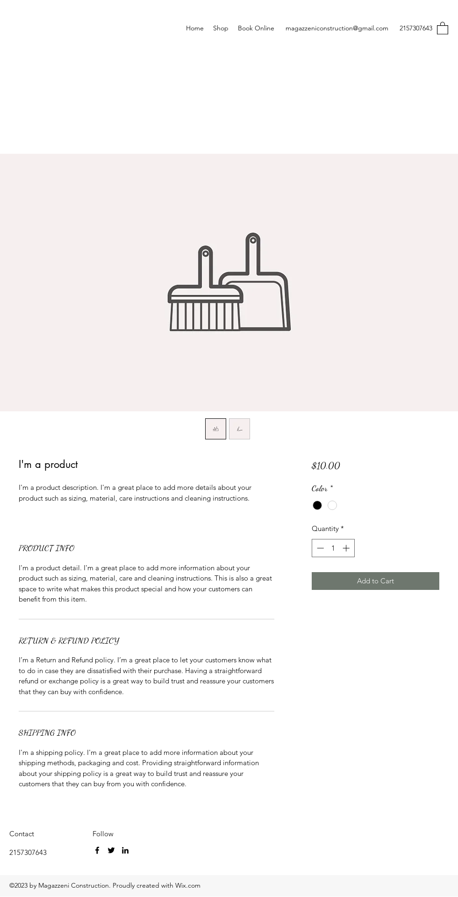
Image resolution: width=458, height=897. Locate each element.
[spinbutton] (333, 548)
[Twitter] (111, 850)
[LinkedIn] (125, 850)
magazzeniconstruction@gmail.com (337, 28)
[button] (442, 28)
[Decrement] (319, 548)
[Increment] (347, 548)
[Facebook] (97, 850)
